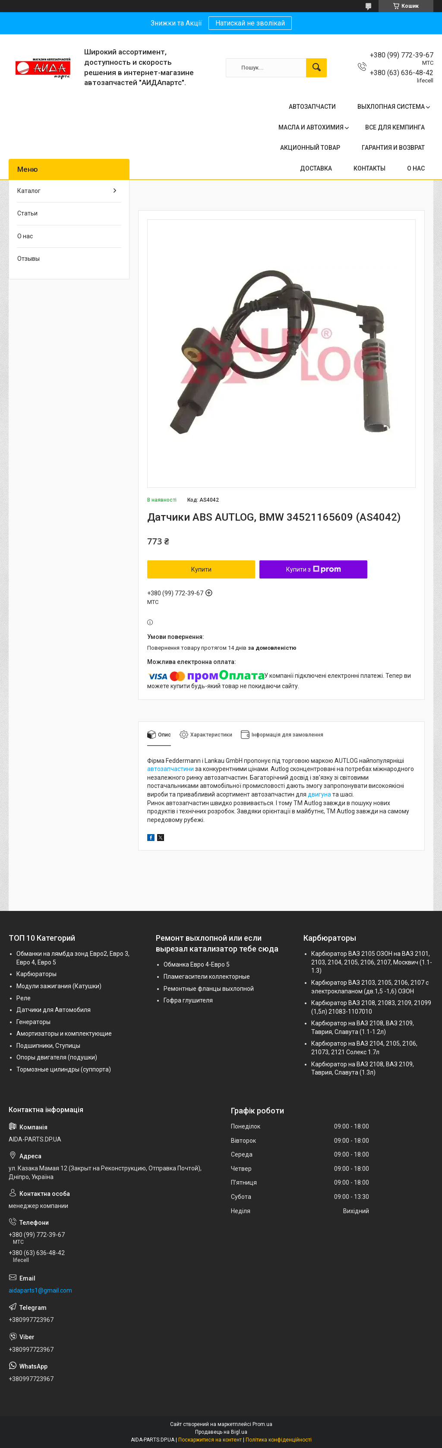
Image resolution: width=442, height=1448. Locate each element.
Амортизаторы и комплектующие (64, 1033)
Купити (201, 569)
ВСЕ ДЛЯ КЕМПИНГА (395, 127)
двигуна (319, 794)
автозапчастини (170, 768)
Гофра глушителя (188, 1000)
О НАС (416, 168)
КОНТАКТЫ (369, 168)
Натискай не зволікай (250, 23)
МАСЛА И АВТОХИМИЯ (311, 127)
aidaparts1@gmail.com (40, 1290)
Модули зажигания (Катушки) (58, 986)
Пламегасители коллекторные (207, 976)
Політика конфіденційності (279, 1440)
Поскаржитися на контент (210, 1440)
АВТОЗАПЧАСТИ (312, 106)
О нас (25, 236)
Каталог (29, 190)
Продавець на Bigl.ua (221, 1432)
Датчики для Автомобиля (53, 1009)
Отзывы (28, 258)
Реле (23, 998)
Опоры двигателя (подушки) (56, 1057)
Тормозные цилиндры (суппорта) (63, 1069)
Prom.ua (262, 1424)
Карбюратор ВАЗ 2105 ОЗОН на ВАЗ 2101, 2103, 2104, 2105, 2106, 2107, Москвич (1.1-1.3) (371, 962)
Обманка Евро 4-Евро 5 (197, 964)
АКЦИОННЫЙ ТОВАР (310, 147)
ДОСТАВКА (316, 168)
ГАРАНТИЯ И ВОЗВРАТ (393, 147)
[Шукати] (316, 67)
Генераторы (33, 1021)
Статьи (27, 213)
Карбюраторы (36, 974)
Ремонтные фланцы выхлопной (209, 988)
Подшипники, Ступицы (48, 1045)
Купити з (313, 569)
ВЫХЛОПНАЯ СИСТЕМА (391, 106)
